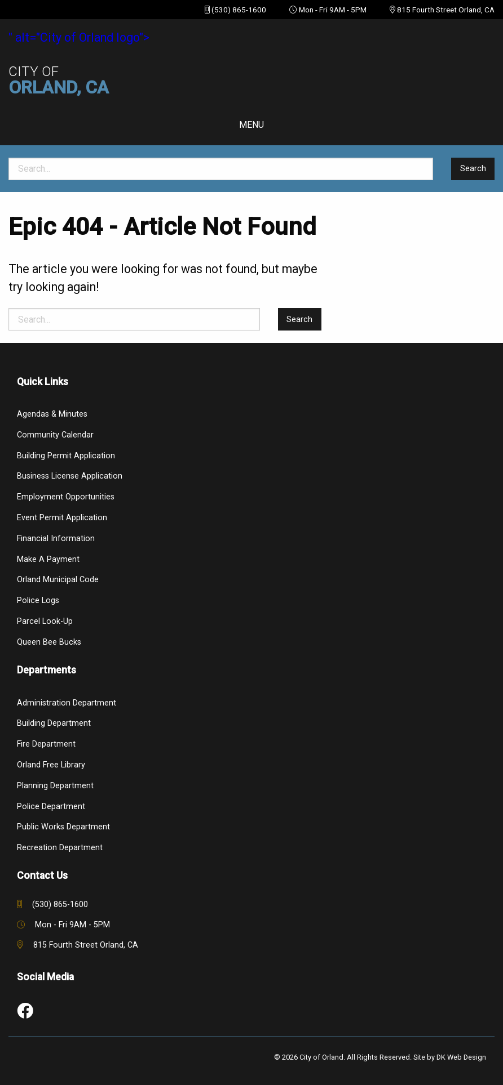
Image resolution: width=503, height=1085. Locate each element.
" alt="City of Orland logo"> (251, 63)
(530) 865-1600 (238, 9)
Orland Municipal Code (58, 579)
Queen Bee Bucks (49, 642)
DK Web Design (461, 1057)
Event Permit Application (62, 518)
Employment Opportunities (65, 497)
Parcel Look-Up (45, 621)
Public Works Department (63, 827)
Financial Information (56, 538)
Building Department (54, 723)
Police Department (51, 806)
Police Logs (38, 600)
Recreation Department (60, 847)
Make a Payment (48, 559)
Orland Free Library (51, 765)
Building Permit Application (66, 456)
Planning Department (55, 786)
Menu (251, 124)
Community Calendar (55, 435)
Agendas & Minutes (52, 414)
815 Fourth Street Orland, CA (446, 9)
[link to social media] (25, 1011)
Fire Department (46, 744)
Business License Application (69, 476)
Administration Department (66, 703)
